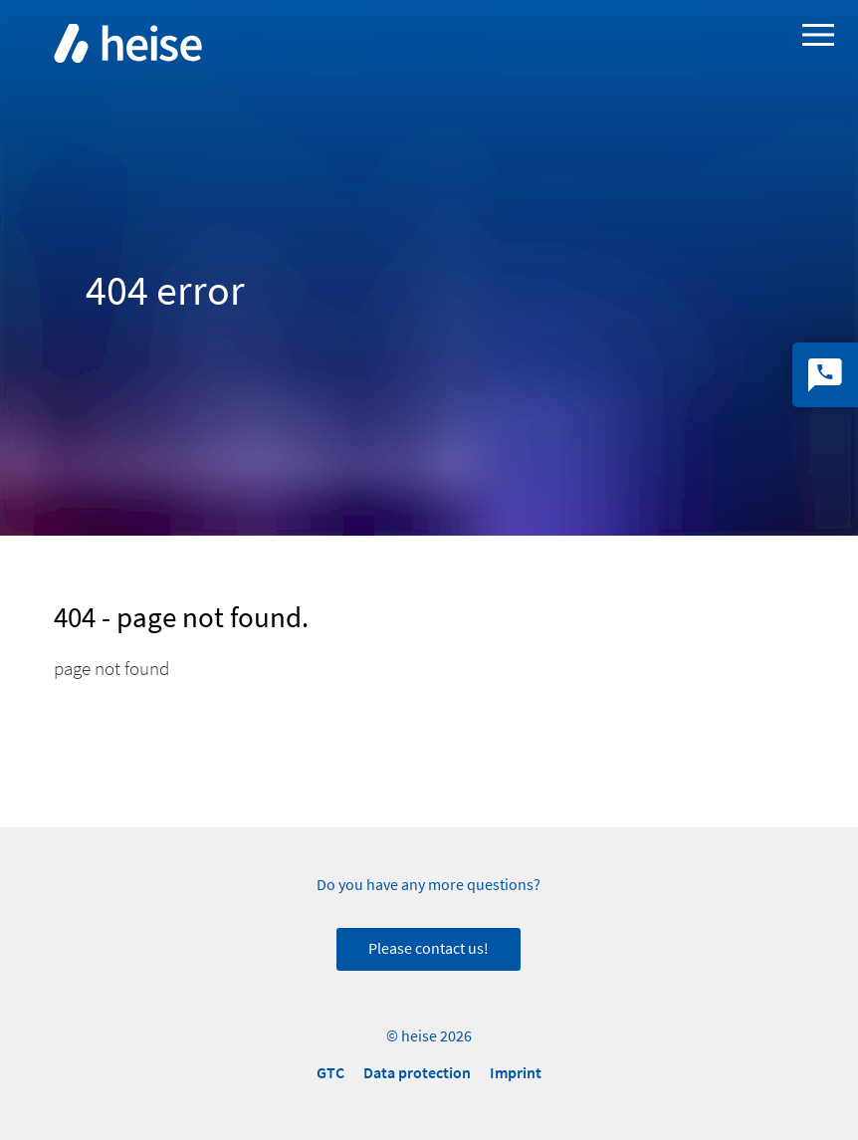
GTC (330, 1072)
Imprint (515, 1072)
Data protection (417, 1072)
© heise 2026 (429, 1036)
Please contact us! (428, 949)
